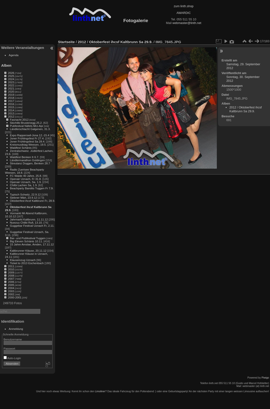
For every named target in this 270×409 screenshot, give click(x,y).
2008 (11, 275)
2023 (11, 82)
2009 (11, 272)
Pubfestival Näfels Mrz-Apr (26, 125)
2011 (11, 266)
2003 (11, 291)
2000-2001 (14, 297)
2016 (11, 104)
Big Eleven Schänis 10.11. (26, 241)
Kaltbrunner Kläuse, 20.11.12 (28, 250)
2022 (11, 85)
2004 (11, 288)
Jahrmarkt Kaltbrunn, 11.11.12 (29, 219)
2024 (11, 79)
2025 (11, 75)
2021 (11, 88)
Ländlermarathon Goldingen (27, 160)
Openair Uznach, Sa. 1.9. (25, 182)
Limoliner (100, 391)
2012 (11, 116)
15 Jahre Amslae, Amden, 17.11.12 (32, 244)
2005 (11, 284)
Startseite (66, 42)
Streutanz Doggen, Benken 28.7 (30, 163)
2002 (11, 294)
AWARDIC (184, 13)
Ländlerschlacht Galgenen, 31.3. (30, 128)
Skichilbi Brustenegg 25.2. (26, 122)
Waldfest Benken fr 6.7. (24, 157)
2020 (11, 91)
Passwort (9, 348)
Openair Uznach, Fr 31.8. (25, 178)
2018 (11, 97)
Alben (6, 65)
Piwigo (265, 377)
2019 (11, 94)
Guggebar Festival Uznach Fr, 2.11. (32, 225)
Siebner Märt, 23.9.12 (23, 197)
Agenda (14, 55)
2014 (11, 110)
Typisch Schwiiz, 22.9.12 (25, 194)
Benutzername (13, 339)
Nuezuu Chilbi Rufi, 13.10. (26, 222)
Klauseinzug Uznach (22, 259)
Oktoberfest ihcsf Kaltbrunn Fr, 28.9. (32, 200)
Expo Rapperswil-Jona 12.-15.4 (29, 135)
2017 (11, 100)
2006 (11, 281)
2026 (11, 72)
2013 (11, 113)
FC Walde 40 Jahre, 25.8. (26, 175)
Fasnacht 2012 (19, 119)
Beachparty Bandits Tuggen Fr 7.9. (31, 188)
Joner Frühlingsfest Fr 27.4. (27, 138)
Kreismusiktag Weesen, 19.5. (28, 144)
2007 (11, 278)
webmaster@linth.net (186, 23)
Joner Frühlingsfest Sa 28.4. (27, 141)
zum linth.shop (184, 6)
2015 (11, 107)
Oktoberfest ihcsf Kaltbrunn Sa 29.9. (121, 42)
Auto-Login (12, 358)
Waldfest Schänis (20, 147)
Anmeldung (16, 328)
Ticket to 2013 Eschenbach (27, 263)
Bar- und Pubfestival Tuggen (27, 238)
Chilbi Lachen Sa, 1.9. (23, 185)
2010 (11, 269)
